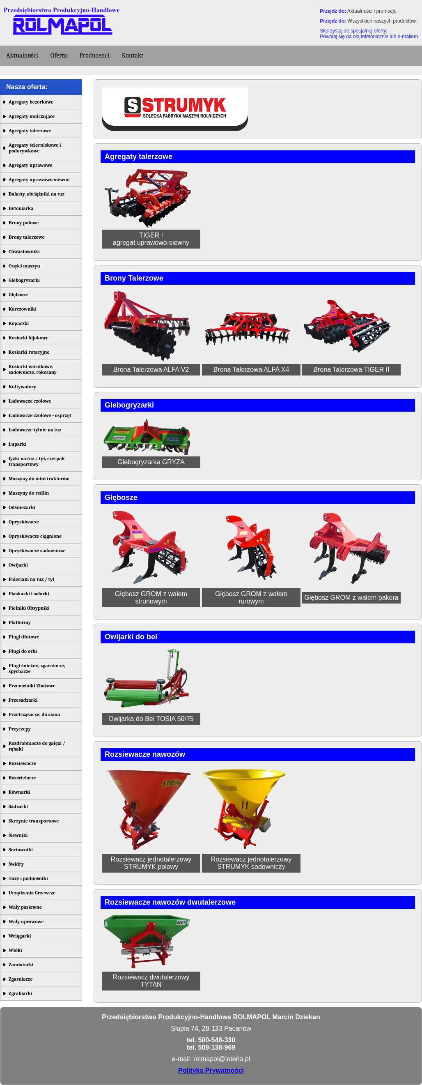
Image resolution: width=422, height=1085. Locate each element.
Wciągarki (20, 936)
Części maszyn (24, 266)
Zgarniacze (21, 979)
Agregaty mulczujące (32, 116)
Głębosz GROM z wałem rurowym (251, 597)
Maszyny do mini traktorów (39, 478)
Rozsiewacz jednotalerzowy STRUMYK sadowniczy (251, 863)
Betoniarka (21, 208)
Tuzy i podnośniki (28, 878)
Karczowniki (23, 309)
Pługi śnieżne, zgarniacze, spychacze (37, 668)
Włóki (15, 950)
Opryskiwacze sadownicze (37, 550)
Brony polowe (24, 223)
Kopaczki (19, 323)
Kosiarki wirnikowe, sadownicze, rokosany (33, 369)
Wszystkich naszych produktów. (382, 21)
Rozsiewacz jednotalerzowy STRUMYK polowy (151, 863)
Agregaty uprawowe (31, 165)
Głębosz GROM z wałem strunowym (151, 597)
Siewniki (18, 835)
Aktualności (22, 55)
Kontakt (133, 55)
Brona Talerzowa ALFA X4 (251, 369)
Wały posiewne (25, 907)
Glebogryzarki (24, 280)
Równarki (19, 792)
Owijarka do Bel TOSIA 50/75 (151, 718)
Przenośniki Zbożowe (32, 686)
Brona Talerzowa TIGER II (351, 369)
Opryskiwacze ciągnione (35, 536)
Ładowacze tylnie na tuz (35, 430)
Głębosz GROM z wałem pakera (351, 597)
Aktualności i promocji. (371, 11)
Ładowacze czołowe (30, 401)
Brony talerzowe (27, 237)
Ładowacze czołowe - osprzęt (40, 415)
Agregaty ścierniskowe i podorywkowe (35, 148)
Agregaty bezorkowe (31, 102)
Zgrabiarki (20, 993)
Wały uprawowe (26, 921)
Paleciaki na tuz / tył (31, 579)
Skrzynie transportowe (34, 821)
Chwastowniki (24, 251)
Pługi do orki (23, 651)
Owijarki (18, 565)
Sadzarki (18, 806)
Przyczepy (20, 729)
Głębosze (18, 294)
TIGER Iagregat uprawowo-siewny (151, 239)
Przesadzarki (23, 700)
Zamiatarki (21, 965)
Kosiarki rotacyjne (29, 352)
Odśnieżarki (22, 507)
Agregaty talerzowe (30, 131)
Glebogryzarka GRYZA (150, 461)
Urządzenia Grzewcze (32, 893)
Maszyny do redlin (29, 493)
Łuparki (17, 444)
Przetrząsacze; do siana (34, 714)
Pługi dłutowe (24, 637)
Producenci (94, 55)
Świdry (16, 864)
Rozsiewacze (22, 763)
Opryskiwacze (24, 522)
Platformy (20, 622)
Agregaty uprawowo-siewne (39, 179)
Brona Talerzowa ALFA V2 (151, 369)
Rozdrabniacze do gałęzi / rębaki (37, 746)
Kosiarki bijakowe (28, 338)
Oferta (58, 55)
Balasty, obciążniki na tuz (36, 194)
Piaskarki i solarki (29, 594)
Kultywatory (22, 386)
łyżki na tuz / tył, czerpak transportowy (37, 461)
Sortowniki (21, 849)
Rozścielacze (22, 778)
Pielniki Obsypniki (29, 608)
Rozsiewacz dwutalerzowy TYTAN (151, 981)
